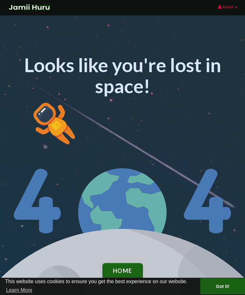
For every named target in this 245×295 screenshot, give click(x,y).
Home (122, 270)
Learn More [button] (19, 290)
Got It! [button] (222, 286)
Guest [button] (228, 6)
